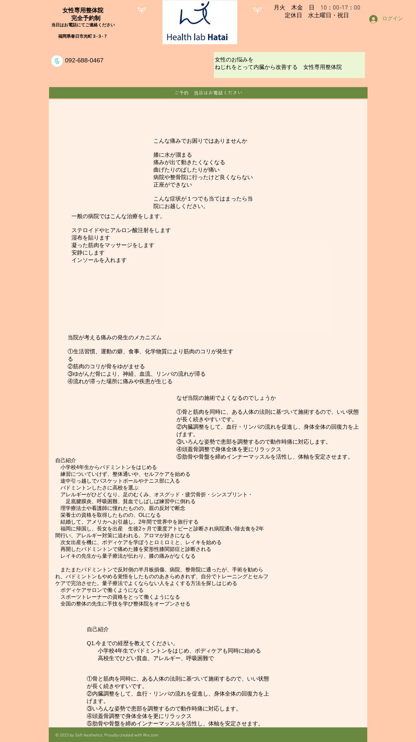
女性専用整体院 (82, 10)
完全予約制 (82, 18)
